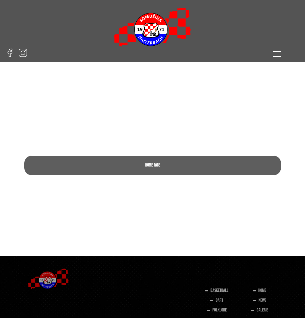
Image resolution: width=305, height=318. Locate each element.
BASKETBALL (219, 292)
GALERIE (262, 311)
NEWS (262, 302)
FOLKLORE (219, 311)
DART (219, 302)
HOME (262, 292)
